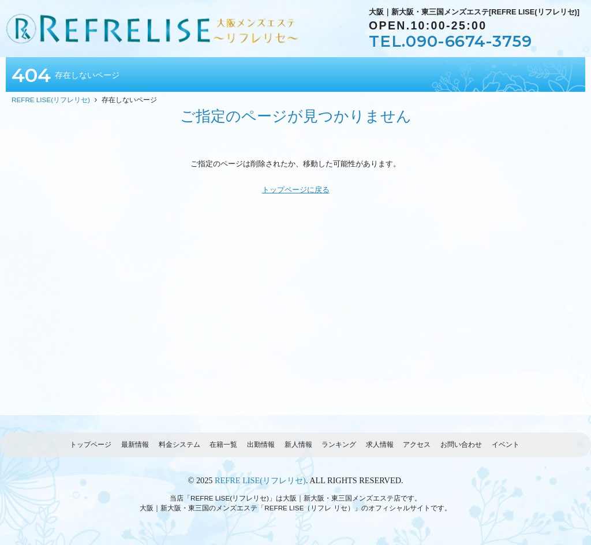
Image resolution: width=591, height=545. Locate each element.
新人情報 (298, 444)
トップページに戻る (296, 189)
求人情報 (380, 444)
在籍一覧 (223, 444)
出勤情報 (261, 444)
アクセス (417, 444)
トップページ (90, 444)
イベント (505, 444)
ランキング (338, 444)
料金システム (179, 444)
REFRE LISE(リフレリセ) (260, 480)
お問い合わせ (461, 444)
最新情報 (135, 444)
